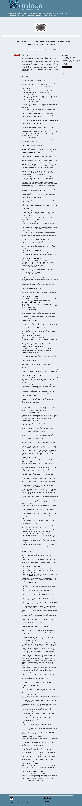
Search (57, 13)
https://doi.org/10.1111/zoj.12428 (29, 320)
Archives (30, 13)
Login (71, 11)
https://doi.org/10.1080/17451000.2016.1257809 (32, 258)
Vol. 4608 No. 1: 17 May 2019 (10, 36)
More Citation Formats (67, 67)
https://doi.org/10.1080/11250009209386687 (31, 197)
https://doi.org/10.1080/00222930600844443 (31, 360)
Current (19, 13)
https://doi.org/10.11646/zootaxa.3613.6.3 (31, 763)
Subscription (50, 13)
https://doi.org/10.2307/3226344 (29, 405)
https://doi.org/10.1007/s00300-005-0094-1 (31, 566)
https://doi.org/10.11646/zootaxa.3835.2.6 (31, 296)
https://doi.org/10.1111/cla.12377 (29, 273)
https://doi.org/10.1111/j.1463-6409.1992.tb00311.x (33, 123)
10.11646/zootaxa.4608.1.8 (43, 36)
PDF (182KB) (17, 54)
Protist (24, 15)
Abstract (65, 71)
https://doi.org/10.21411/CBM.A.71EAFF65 (31, 575)
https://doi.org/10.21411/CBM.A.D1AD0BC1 (31, 152)
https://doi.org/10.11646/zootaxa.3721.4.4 (31, 518)
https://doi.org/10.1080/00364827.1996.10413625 (32, 771)
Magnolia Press (19, 802)
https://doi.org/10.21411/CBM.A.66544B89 (31, 288)
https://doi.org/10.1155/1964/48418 (29, 137)
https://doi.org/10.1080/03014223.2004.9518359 (32, 557)
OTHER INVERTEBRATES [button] (49, 15)
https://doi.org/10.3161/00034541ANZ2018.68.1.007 (33, 780)
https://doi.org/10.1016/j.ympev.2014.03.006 (31, 101)
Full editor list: (64, 13)
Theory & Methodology (15, 15)
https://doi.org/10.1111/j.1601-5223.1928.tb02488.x (33, 736)
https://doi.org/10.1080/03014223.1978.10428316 (32, 346)
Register (67, 11)
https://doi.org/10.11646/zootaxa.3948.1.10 (31, 250)
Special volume (37, 13)
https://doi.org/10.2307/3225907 (29, 582)
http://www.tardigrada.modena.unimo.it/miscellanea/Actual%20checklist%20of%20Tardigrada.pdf (40, 206)
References (66, 73)
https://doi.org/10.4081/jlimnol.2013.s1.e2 (31, 687)
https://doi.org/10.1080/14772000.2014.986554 (32, 335)
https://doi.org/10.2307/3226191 (29, 395)
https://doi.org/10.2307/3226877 (29, 588)
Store (14, 13)
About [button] (44, 13)
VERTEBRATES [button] (30, 15)
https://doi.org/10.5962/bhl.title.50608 (30, 352)
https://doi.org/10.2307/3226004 (29, 722)
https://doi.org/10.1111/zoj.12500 (29, 457)
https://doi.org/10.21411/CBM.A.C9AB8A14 (31, 412)
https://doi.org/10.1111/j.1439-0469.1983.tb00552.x (33, 375)
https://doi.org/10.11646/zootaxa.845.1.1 (31, 301)
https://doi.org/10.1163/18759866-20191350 (31, 266)
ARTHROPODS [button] (38, 15)
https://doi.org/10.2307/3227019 (29, 88)
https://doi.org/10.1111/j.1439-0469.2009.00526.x (34, 327)
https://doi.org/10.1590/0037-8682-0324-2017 (32, 420)
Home (10, 13)
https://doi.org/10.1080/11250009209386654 (31, 116)
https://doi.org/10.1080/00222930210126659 (31, 309)
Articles (24, 13)
